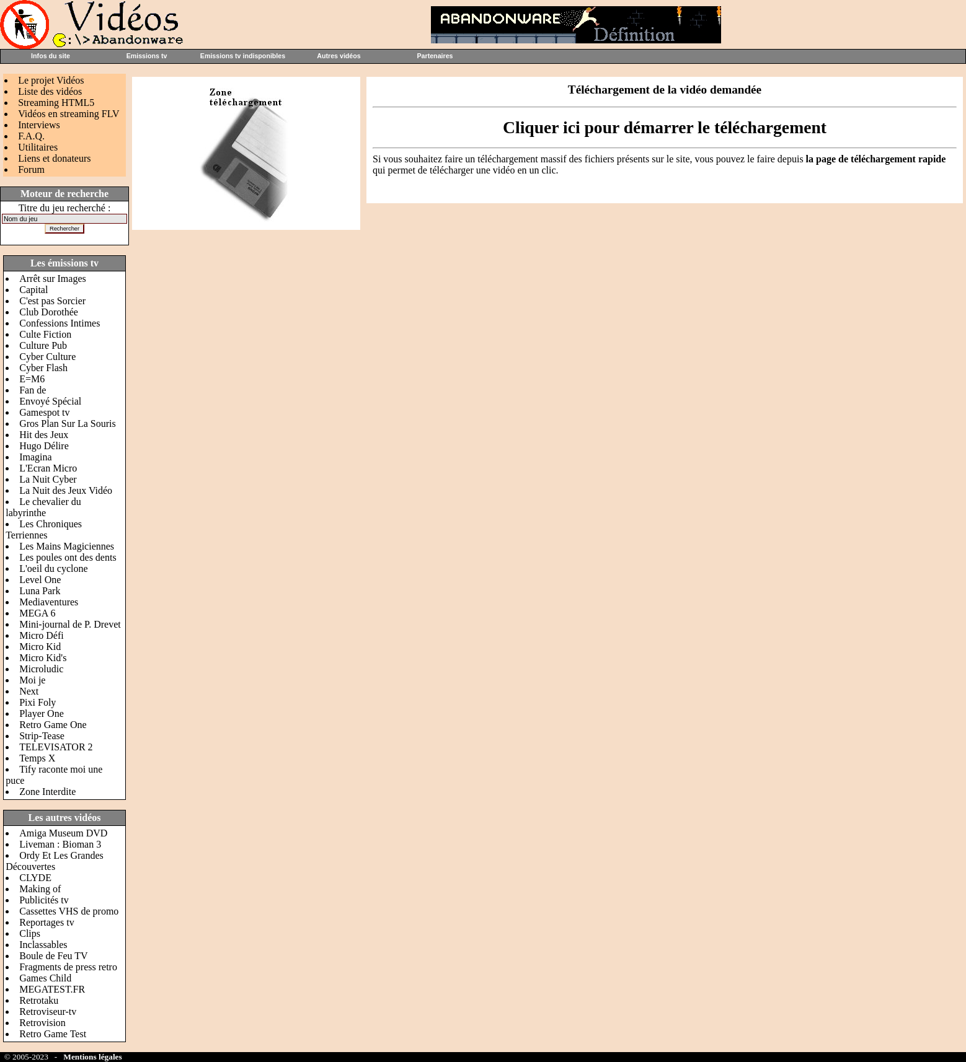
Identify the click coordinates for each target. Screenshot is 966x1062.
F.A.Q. (31, 136)
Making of (40, 889)
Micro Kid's (42, 657)
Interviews (39, 125)
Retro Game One (52, 724)
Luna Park (39, 591)
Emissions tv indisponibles (242, 55)
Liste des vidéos (50, 91)
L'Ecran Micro (48, 468)
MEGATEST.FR (52, 989)
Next (28, 691)
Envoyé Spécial (50, 401)
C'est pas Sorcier (52, 301)
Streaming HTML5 (56, 102)
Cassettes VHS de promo (68, 911)
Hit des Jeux (43, 434)
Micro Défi (41, 635)
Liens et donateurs (54, 158)
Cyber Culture (47, 356)
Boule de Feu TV (53, 955)
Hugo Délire (44, 446)
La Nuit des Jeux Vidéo (65, 490)
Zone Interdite (47, 791)
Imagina (35, 457)
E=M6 (32, 379)
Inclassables (43, 944)
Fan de (32, 390)
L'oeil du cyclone (53, 568)
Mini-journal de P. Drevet (70, 624)
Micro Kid (40, 646)
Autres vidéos (338, 55)
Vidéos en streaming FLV (68, 113)
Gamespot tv (44, 412)
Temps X (37, 758)
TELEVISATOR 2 (55, 747)
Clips (29, 933)
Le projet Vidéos (51, 80)
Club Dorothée (48, 312)
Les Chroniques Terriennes (44, 529)
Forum (31, 169)
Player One (41, 713)
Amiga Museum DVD (63, 833)
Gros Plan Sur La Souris (67, 423)
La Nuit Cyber (47, 479)
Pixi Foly (37, 702)
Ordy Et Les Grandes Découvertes (55, 861)
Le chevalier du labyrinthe (43, 507)
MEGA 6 (37, 613)
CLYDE (35, 877)
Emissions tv (146, 55)
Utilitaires (38, 147)
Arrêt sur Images (52, 278)
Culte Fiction (45, 334)
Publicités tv (44, 900)
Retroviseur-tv (47, 1011)
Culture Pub (43, 345)
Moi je (32, 680)
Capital (33, 289)
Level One (40, 579)
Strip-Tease (41, 736)
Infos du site (50, 55)
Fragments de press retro (68, 967)
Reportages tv (46, 922)
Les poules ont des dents (67, 557)
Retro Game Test (52, 1034)
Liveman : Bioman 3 (60, 844)
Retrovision (42, 1022)
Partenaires (435, 55)
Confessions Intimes (59, 323)
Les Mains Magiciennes (66, 546)
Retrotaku (38, 1000)
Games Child (45, 978)
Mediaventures (48, 602)
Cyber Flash (43, 367)
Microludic (41, 669)
